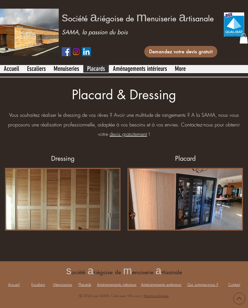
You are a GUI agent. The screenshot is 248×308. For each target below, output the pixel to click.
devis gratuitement (128, 134)
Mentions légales (156, 295)
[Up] (239, 298)
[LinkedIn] (86, 51)
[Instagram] (76, 51)
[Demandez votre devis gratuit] (180, 51)
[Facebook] (66, 51)
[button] (243, 38)
